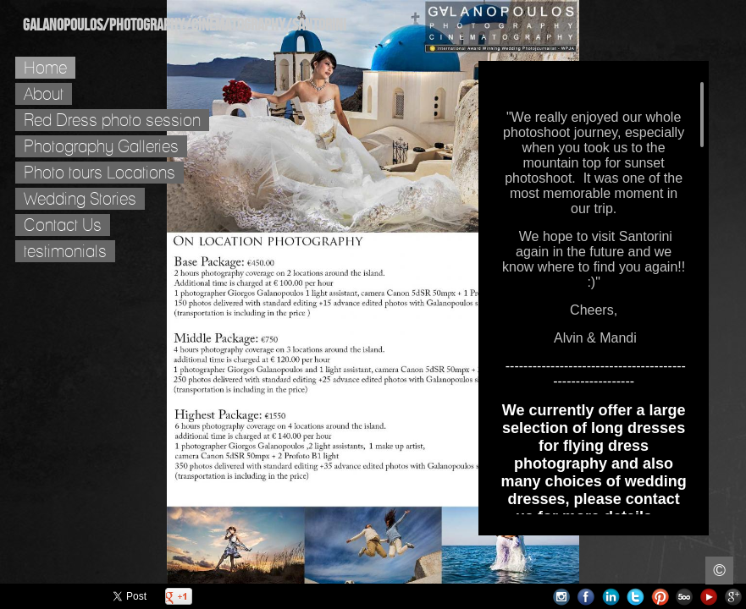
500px (685, 597)
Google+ (734, 597)
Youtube (709, 597)
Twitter (635, 597)
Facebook (586, 597)
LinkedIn (611, 597)
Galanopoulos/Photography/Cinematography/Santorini (184, 25)
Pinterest (660, 597)
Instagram (562, 597)
